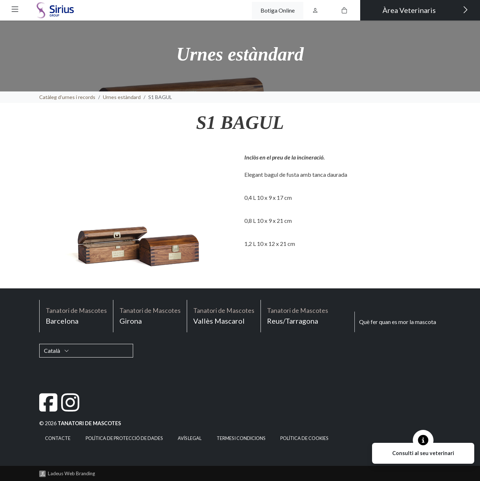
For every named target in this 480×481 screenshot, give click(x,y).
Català (56, 350)
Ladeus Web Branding (71, 473)
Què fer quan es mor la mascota (397, 321)
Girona (150, 315)
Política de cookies (304, 438)
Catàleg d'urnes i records (67, 97)
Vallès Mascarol (223, 315)
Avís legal (189, 438)
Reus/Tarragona (297, 315)
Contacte (58, 438)
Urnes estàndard (122, 97)
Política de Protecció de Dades (124, 438)
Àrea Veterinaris (425, 10)
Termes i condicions (241, 438)
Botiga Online (278, 10)
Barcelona (76, 315)
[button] (15, 9)
